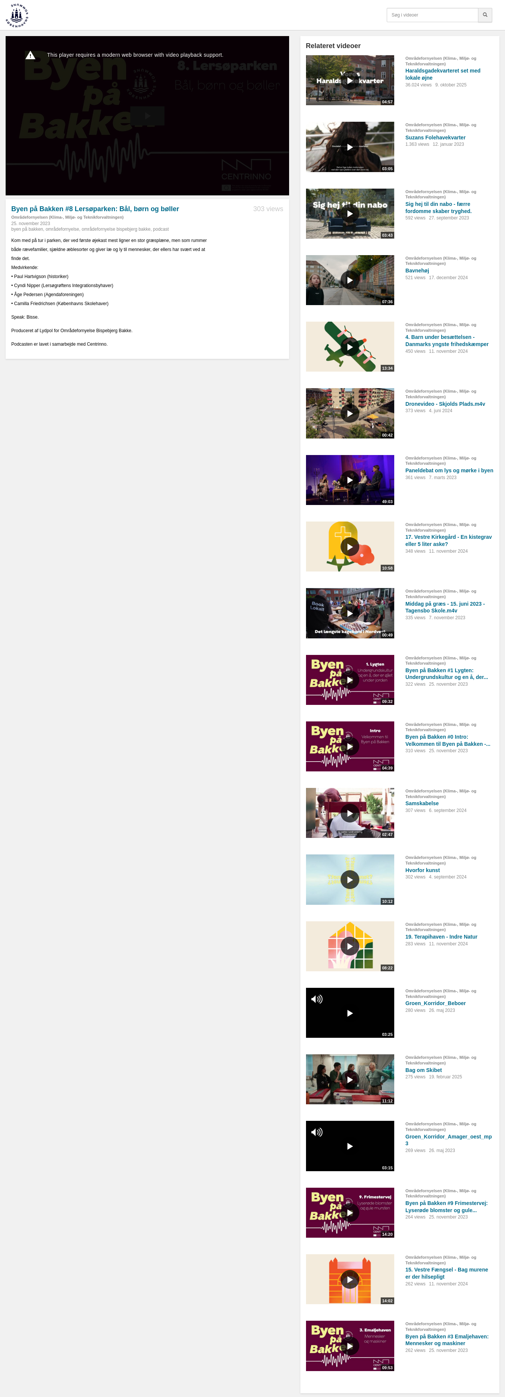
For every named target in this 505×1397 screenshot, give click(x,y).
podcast (161, 229)
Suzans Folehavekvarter (436, 138)
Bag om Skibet (424, 1070)
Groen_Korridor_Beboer (436, 1003)
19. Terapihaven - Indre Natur (442, 937)
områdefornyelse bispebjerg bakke (115, 229)
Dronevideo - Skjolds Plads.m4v (445, 404)
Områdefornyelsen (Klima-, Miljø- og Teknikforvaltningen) (67, 217)
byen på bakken (27, 229)
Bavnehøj (417, 271)
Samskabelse (422, 803)
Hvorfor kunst (423, 870)
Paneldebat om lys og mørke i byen (449, 470)
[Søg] (485, 15)
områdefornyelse (62, 229)
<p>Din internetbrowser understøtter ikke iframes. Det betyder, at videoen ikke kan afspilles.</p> (147, 115)
